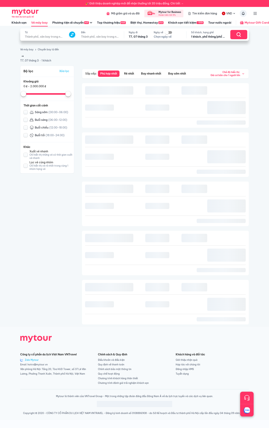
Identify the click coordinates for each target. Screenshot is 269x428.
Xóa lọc (64, 71)
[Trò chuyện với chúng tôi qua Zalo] (247, 410)
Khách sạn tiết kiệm (186, 22)
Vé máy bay (39, 24)
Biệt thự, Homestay (147, 22)
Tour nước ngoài (219, 22)
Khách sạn (19, 22)
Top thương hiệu (111, 22)
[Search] (238, 34)
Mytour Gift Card (252, 22)
